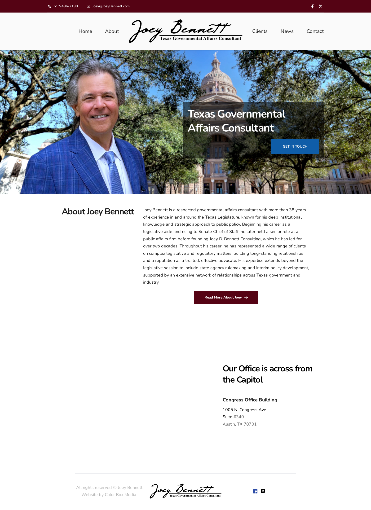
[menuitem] (85, 31)
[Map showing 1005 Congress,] (93, 395)
